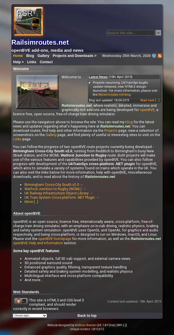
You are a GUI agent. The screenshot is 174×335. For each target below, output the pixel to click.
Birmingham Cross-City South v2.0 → (53, 184)
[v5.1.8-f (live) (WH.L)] (112, 325)
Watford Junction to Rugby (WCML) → (55, 189)
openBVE (147, 110)
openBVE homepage (54, 239)
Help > (18, 62)
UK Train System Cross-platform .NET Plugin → (61, 197)
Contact (46, 62)
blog (129, 122)
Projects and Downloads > (74, 56)
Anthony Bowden (86, 325)
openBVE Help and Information (38, 243)
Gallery (44, 56)
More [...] (31, 202)
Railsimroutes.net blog (114, 94)
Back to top (87, 316)
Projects (111, 130)
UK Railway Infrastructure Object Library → (58, 193)
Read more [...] (149, 100)
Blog (30, 56)
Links (31, 62)
